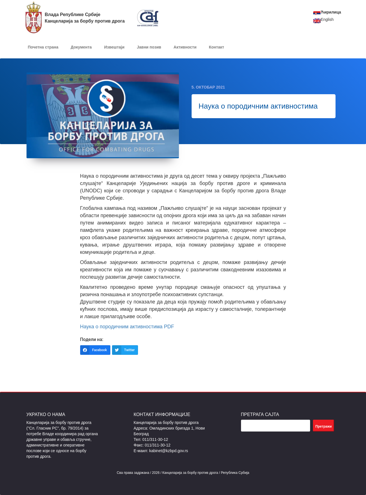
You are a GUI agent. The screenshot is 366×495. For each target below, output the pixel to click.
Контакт (216, 47)
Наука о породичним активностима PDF (127, 326)
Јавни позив (149, 47)
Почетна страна (43, 47)
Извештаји (114, 47)
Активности (185, 47)
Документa (81, 47)
